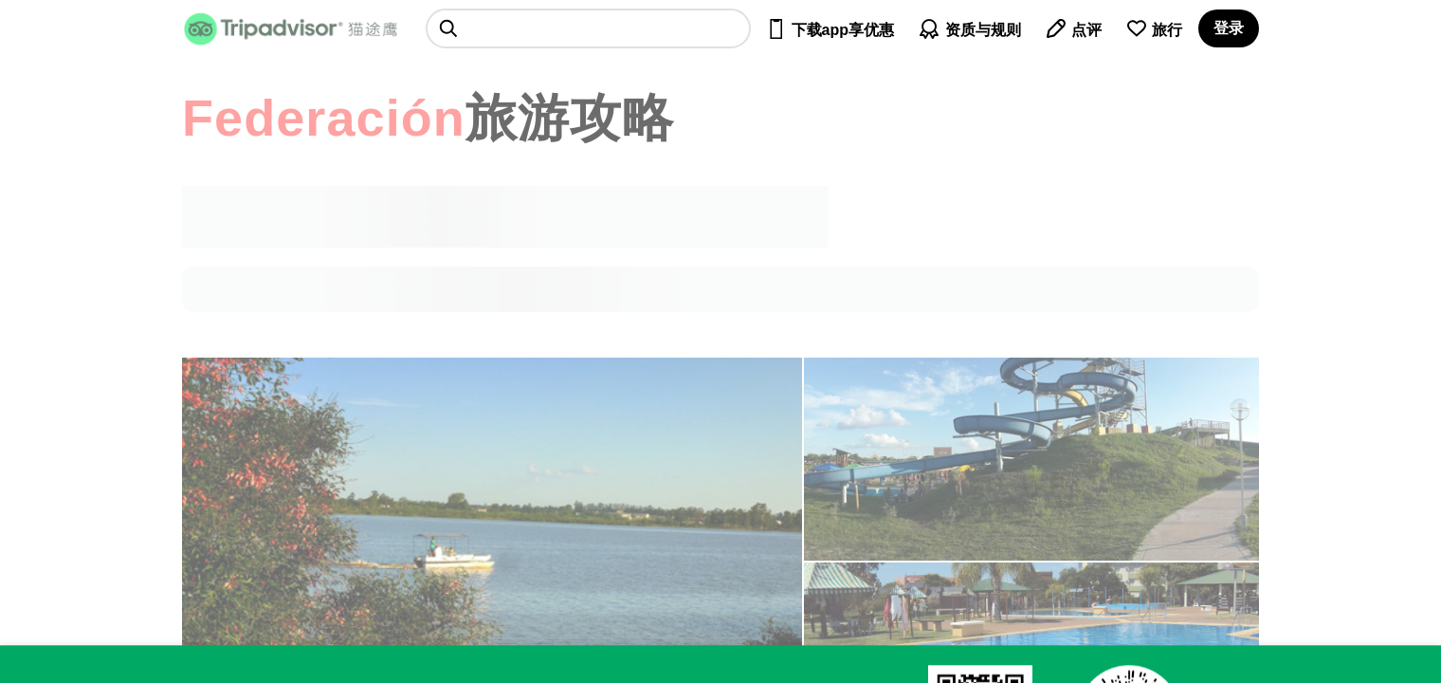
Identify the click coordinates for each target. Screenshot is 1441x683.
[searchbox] (588, 28)
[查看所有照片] (1031, 459)
